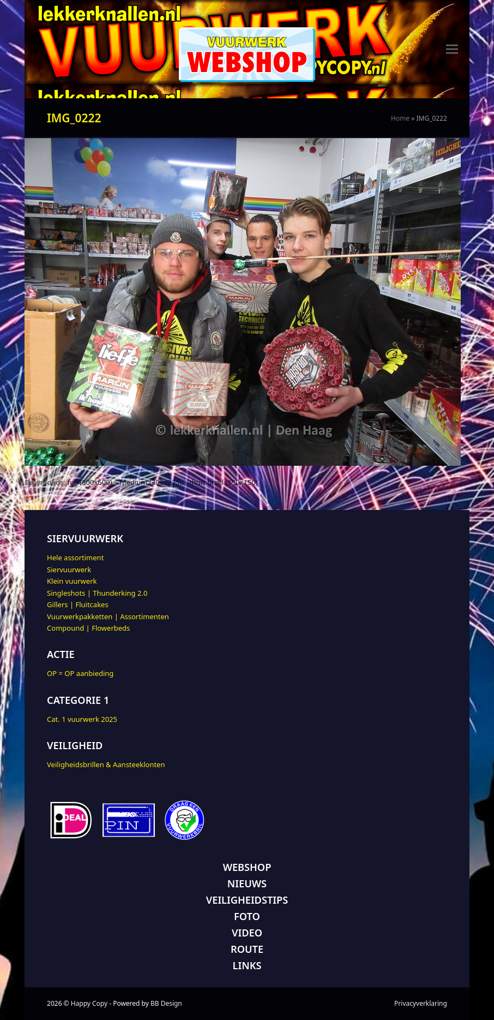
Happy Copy (89, 1003)
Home (400, 118)
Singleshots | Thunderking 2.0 (97, 593)
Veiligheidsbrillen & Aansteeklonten (106, 764)
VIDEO (247, 932)
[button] (452, 49)
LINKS (247, 965)
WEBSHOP (247, 867)
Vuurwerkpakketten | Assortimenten (108, 616)
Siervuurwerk (69, 569)
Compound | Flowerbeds (88, 628)
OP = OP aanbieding (80, 673)
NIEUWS (247, 883)
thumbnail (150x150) (223, 482)
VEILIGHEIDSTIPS (247, 899)
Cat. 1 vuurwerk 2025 (82, 719)
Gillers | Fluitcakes (78, 604)
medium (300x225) (151, 482)
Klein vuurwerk (72, 581)
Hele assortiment (75, 557)
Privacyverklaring (420, 1003)
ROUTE (247, 949)
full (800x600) (90, 482)
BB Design (166, 1003)
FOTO (247, 916)
